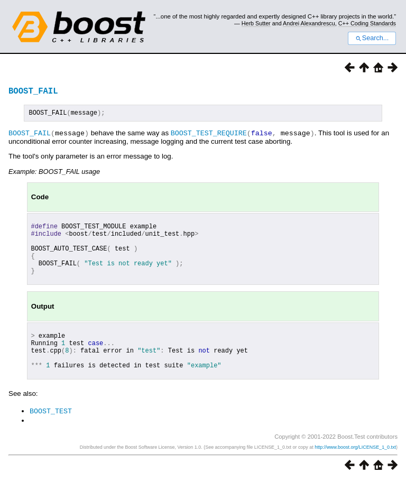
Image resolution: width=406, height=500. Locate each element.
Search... (372, 38)
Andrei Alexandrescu (309, 23)
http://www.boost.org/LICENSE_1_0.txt (355, 466)
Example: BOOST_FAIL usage (54, 173)
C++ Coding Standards (367, 23)
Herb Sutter (256, 23)
